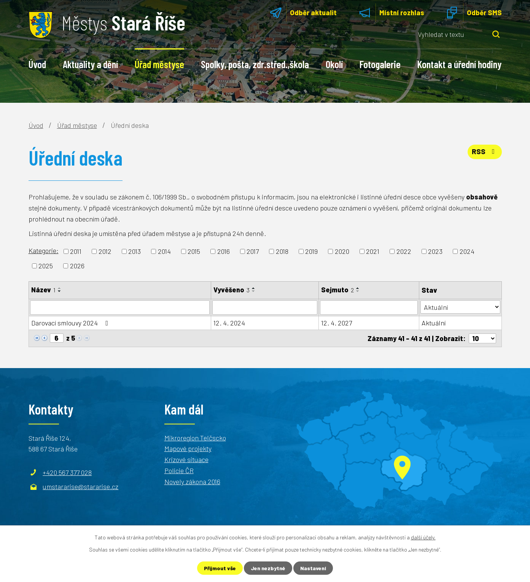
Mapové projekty (188, 448)
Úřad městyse (159, 64)
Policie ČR (179, 470)
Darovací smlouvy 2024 (71, 323)
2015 (194, 251)
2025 (45, 266)
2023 (435, 251)
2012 (105, 251)
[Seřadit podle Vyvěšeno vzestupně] (254, 288)
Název (43, 289)
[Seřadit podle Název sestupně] (60, 291)
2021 (372, 251)
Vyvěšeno (231, 289)
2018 (282, 251)
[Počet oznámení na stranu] (482, 338)
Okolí (334, 64)
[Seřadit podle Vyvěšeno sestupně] (254, 291)
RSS (485, 151)
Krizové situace (186, 459)
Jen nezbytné (268, 568)
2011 (75, 251)
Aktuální (434, 323)
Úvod (37, 64)
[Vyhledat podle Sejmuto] (369, 307)
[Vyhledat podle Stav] (460, 307)
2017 (253, 251)
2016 (223, 251)
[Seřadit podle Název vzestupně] (60, 288)
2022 (403, 251)
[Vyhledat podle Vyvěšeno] (264, 307)
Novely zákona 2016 (192, 481)
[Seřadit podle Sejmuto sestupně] (358, 291)
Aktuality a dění (90, 64)
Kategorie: (44, 250)
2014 (164, 251)
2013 (134, 251)
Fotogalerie (380, 64)
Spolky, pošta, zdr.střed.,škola (255, 64)
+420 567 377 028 (67, 472)
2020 (342, 251)
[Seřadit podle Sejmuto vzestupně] (358, 288)
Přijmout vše (220, 568)
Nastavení (313, 568)
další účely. (423, 537)
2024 (467, 251)
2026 (77, 266)
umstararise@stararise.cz (80, 486)
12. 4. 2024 (229, 323)
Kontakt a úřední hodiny (459, 64)
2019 (311, 251)
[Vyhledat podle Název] (120, 307)
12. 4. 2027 (336, 323)
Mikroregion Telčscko (195, 437)
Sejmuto (337, 289)
